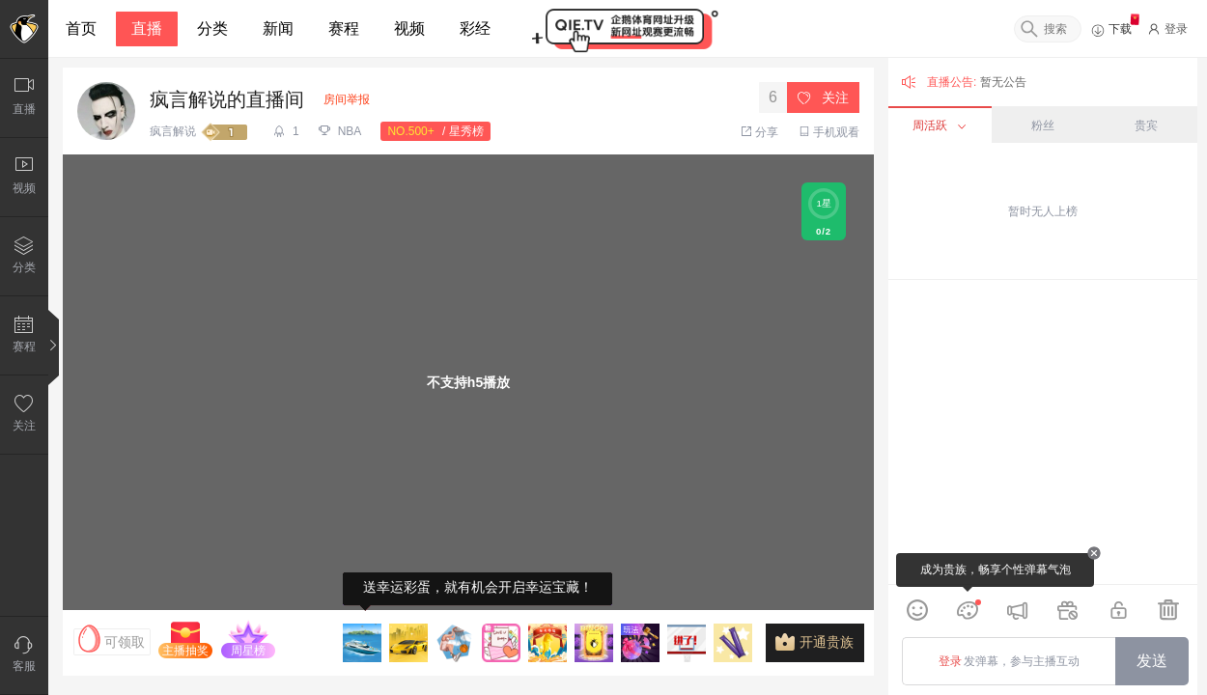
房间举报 (346, 99)
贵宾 (1146, 125)
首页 (81, 28)
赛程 (343, 28)
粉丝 (1042, 125)
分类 (212, 28)
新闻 (278, 28)
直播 (146, 28)
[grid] (1042, 432)
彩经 (475, 28)
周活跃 (939, 125)
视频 (409, 28)
